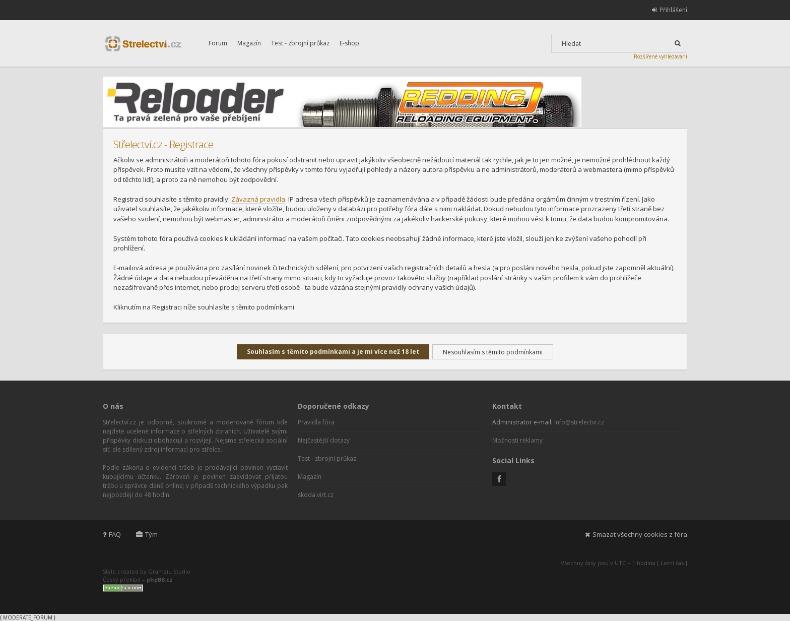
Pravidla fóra (316, 422)
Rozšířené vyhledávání (660, 56)
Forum (218, 43)
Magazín (249, 43)
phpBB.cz (160, 579)
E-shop (349, 43)
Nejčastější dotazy (324, 440)
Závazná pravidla (258, 199)
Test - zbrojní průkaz (300, 43)
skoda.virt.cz (316, 494)
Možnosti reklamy (517, 440)
